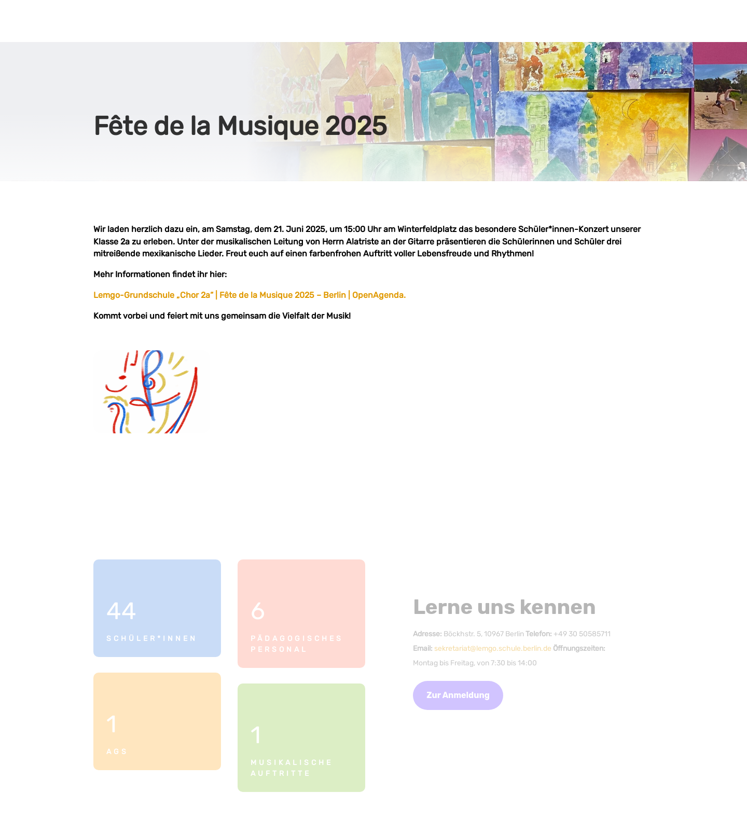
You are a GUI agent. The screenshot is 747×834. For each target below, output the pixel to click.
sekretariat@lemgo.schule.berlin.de (492, 648)
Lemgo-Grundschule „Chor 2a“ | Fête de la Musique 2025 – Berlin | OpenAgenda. (249, 295)
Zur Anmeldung (458, 695)
